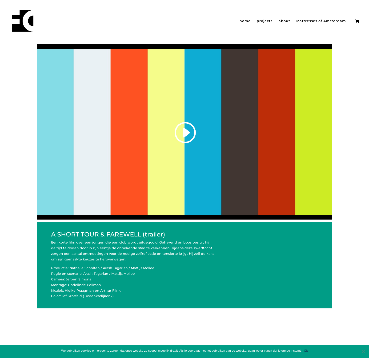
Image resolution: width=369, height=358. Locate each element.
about (284, 21)
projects (265, 21)
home (245, 21)
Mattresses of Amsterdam (321, 21)
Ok (306, 350)
